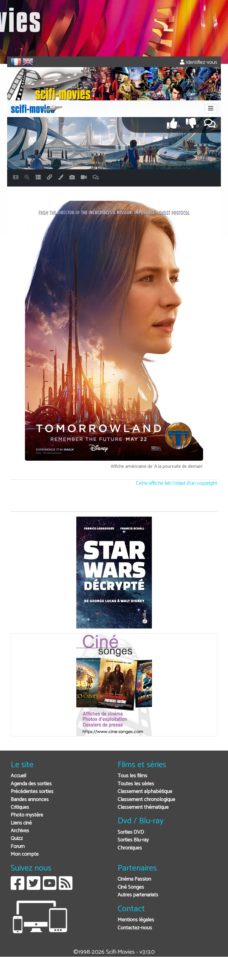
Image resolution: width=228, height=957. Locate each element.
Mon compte (25, 854)
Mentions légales (136, 920)
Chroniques (130, 848)
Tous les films (132, 776)
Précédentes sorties (32, 791)
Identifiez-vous (198, 62)
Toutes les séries (136, 784)
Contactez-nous (135, 928)
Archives (20, 831)
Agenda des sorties (31, 784)
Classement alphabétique (145, 791)
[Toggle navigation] (210, 108)
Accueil (18, 776)
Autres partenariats (138, 895)
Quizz (17, 838)
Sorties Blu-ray (133, 840)
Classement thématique (143, 807)
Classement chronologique (146, 799)
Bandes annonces (30, 799)
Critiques (20, 807)
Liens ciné (21, 823)
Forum (18, 846)
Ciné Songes (131, 887)
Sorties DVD (131, 832)
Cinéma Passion (134, 879)
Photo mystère (27, 815)
